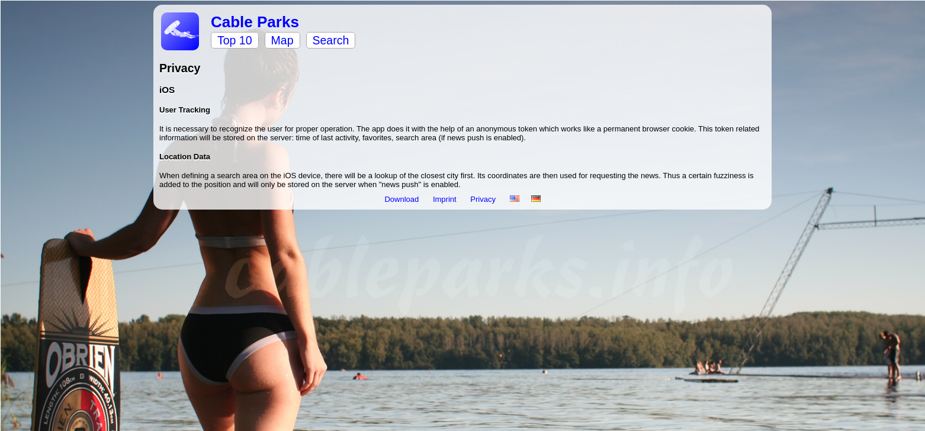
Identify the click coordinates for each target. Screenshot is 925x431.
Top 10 (234, 40)
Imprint (445, 199)
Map (282, 40)
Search (331, 40)
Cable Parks (255, 22)
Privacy (483, 199)
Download (402, 199)
